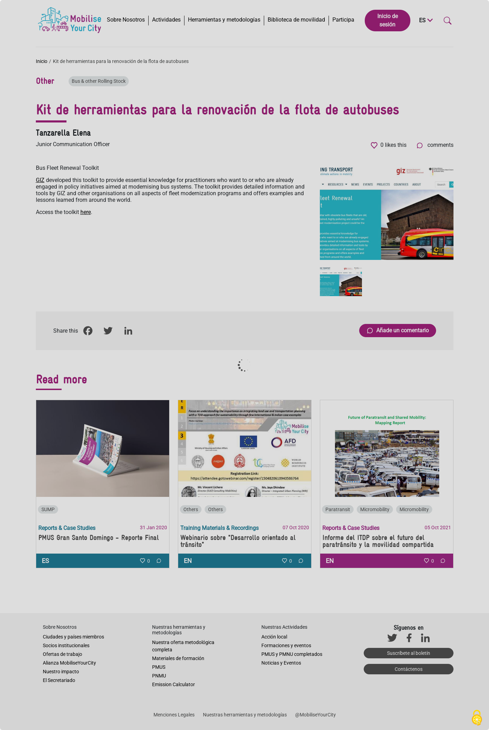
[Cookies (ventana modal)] (477, 718)
